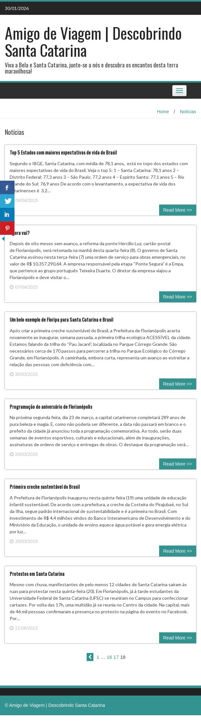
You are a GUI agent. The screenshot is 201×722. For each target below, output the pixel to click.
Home (163, 111)
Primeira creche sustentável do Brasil (45, 486)
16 (109, 657)
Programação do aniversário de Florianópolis (51, 406)
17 (116, 657)
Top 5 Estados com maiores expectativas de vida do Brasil (63, 152)
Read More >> (177, 210)
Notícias (188, 111)
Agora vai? (20, 232)
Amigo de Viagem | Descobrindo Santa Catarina (93, 41)
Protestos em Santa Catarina (37, 573)
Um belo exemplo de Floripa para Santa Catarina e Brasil (61, 319)
